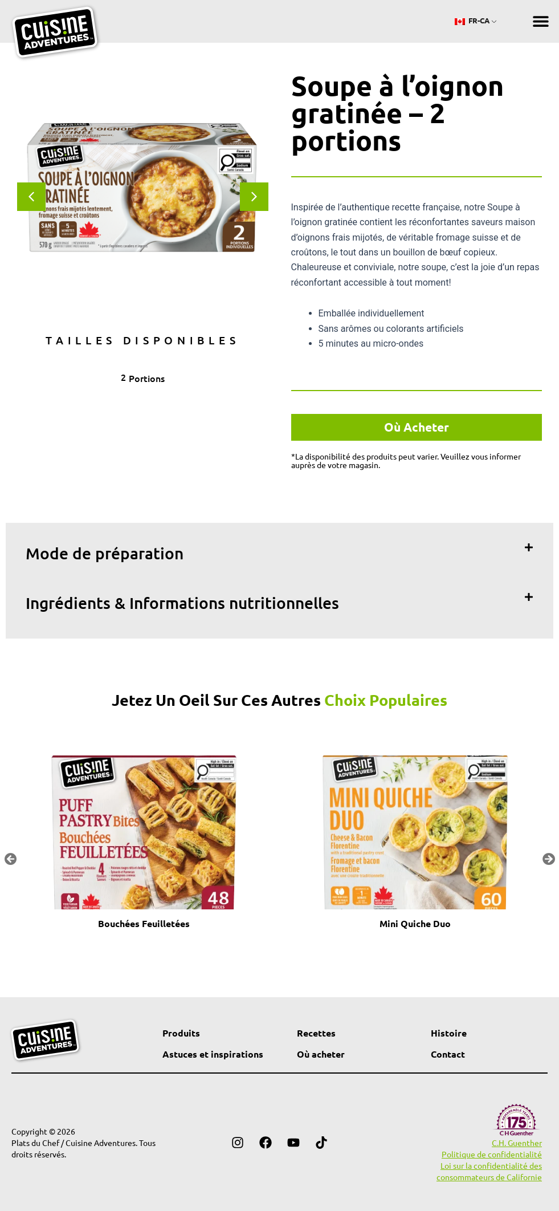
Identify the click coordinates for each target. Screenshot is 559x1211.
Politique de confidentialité (492, 1154)
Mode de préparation (104, 553)
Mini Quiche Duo (415, 923)
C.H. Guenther (517, 1142)
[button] (540, 21)
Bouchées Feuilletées (144, 923)
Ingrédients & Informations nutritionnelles (182, 602)
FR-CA (472, 20)
